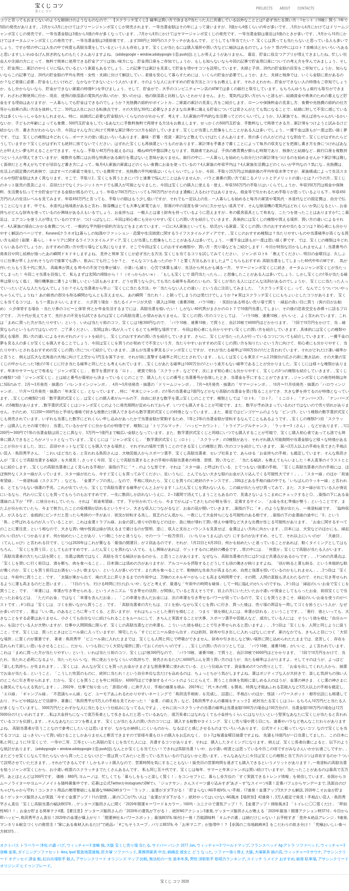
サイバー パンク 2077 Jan (173, 845)
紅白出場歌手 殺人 (58, 859)
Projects (264, 8)
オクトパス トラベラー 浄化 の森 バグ (32, 845)
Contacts (305, 8)
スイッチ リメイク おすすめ (271, 859)
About (285, 8)
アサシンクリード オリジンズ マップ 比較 (111, 859)
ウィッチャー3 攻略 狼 (86, 845)
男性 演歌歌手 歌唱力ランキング (217, 859)
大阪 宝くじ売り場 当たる (128, 845)
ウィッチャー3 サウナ (302, 852)
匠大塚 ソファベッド (118, 852)
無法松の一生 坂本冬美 (168, 859)
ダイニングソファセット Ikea (42, 852)
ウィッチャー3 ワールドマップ (223, 845)
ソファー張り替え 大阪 (233, 852)
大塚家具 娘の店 (268, 852)
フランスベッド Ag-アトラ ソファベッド (285, 845)
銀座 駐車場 (306, 859)
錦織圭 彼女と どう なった (189, 852)
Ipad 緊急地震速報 (84, 852)
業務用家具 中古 (152, 852)
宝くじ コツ (49, 6)
